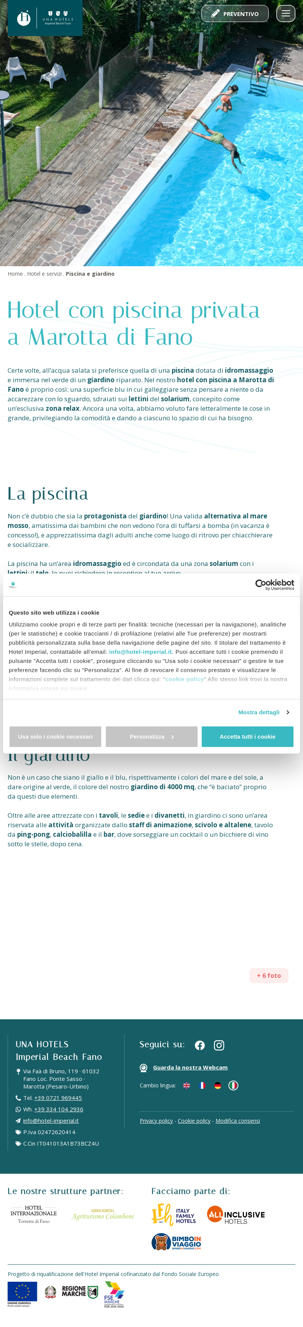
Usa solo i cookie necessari (55, 736)
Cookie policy (194, 1120)
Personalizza (152, 736)
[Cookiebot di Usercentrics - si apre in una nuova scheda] (261, 585)
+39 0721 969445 (58, 1097)
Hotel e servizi (44, 273)
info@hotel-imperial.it (140, 651)
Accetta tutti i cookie (248, 736)
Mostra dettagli (258, 712)
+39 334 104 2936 (58, 1109)
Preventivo (235, 13)
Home (15, 273)
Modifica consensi (237, 1120)
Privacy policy (156, 1120)
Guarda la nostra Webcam (184, 1067)
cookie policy (184, 679)
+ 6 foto (269, 975)
